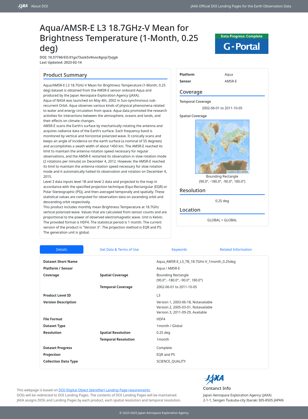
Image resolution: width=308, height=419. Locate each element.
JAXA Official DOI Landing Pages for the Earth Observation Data (241, 6)
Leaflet (231, 172)
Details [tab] (61, 249)
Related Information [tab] (236, 249)
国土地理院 (242, 172)
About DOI (39, 6)
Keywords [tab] (179, 249)
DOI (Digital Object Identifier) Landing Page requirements (104, 390)
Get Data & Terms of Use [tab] (119, 249)
